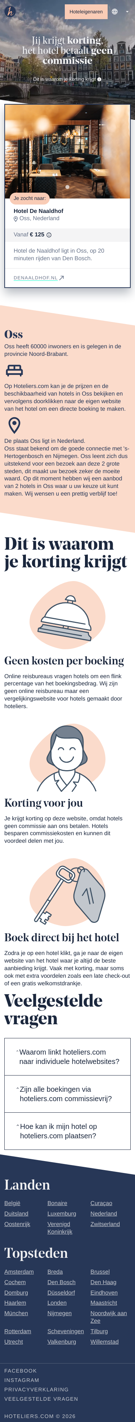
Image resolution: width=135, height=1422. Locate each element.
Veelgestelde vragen (41, 1399)
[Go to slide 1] (67, 187)
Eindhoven (104, 1293)
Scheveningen (66, 1332)
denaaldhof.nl (39, 277)
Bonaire (57, 1203)
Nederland (103, 1214)
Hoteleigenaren (86, 11)
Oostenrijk (17, 1224)
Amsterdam (19, 1272)
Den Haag (103, 1282)
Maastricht (103, 1303)
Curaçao (101, 1203)
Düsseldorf (61, 1293)
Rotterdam (17, 1332)
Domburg (16, 1293)
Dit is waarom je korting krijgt (67, 79)
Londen (57, 1303)
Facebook (20, 1371)
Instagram (21, 1380)
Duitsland (16, 1214)
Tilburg (99, 1332)
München (16, 1313)
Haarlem (15, 1303)
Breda (55, 1272)
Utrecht (13, 1342)
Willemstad (104, 1342)
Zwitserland (105, 1224)
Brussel (99, 1272)
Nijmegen (60, 1313)
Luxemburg (62, 1214)
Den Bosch (62, 1282)
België (12, 1203)
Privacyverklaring (36, 1390)
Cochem (15, 1282)
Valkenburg (62, 1342)
